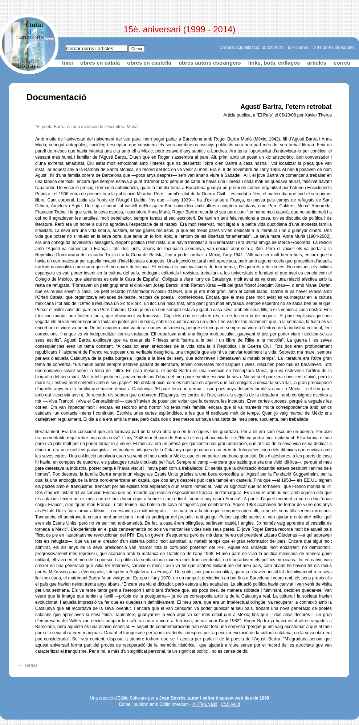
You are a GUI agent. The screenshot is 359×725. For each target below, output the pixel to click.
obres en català (100, 63)
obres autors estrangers (210, 63)
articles (316, 63)
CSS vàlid (230, 704)
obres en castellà (149, 63)
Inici (67, 63)
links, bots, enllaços (274, 63)
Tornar (30, 665)
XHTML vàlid (204, 704)
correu (342, 63)
